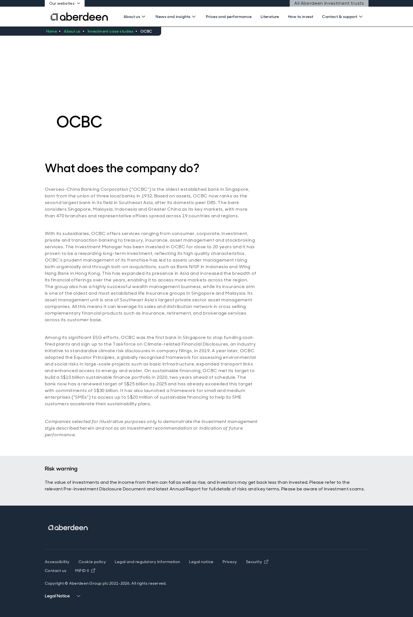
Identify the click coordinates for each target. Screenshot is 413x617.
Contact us (56, 570)
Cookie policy (92, 561)
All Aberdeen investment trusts (329, 3)
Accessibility (57, 561)
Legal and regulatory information (147, 561)
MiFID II (85, 570)
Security (257, 561)
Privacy (230, 561)
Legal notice (201, 561)
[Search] (135, 17)
